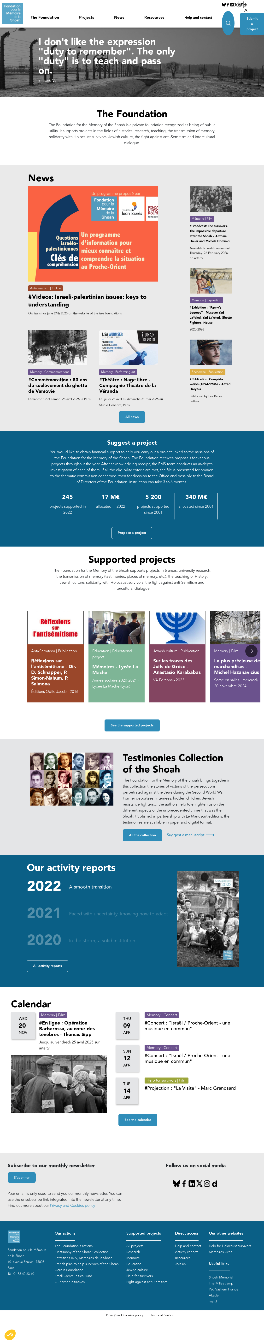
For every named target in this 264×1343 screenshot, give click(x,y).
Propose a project (132, 533)
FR (241, 4)
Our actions (65, 1234)
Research (133, 1252)
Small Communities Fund (73, 1276)
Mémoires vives (220, 1252)
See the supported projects (132, 725)
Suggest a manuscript (190, 835)
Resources (182, 1258)
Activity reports (186, 1252)
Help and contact (198, 17)
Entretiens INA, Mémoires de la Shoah (83, 1258)
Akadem (215, 1295)
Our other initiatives (70, 1282)
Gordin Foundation (69, 1270)
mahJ (213, 1301)
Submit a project (252, 22)
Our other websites (226, 1234)
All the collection (142, 835)
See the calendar (138, 1120)
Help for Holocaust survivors (230, 1246)
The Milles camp (221, 1283)
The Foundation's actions (74, 1246)
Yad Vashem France (223, 1289)
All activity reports (47, 966)
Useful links (219, 1264)
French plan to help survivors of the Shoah (87, 1264)
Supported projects (143, 1234)
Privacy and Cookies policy (72, 1205)
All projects (134, 1246)
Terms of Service (162, 1315)
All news (132, 417)
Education (133, 1264)
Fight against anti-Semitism (146, 1282)
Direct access (187, 1234)
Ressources (154, 18)
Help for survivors (139, 1276)
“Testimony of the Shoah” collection (82, 1252)
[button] (251, 651)
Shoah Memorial (221, 1277)
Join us (180, 1264)
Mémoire (133, 1258)
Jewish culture (137, 1270)
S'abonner (21, 1177)
